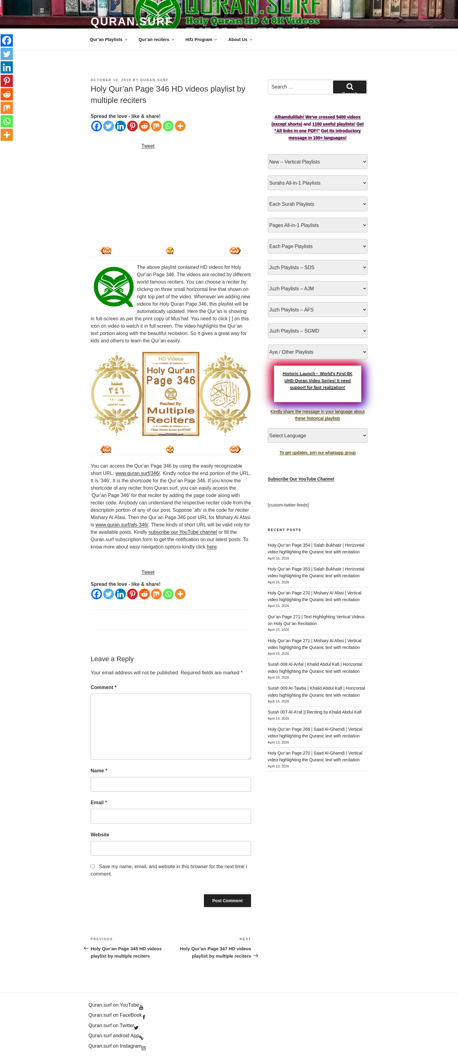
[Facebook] (96, 126)
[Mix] (156, 126)
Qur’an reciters (157, 39)
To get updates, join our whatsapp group (318, 452)
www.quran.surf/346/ (137, 473)
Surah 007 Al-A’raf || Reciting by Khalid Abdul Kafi (315, 712)
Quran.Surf (132, 21)
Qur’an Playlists (109, 39)
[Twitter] (108, 126)
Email (99, 802)
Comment (103, 687)
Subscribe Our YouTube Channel (301, 479)
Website (100, 834)
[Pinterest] (132, 126)
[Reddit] (144, 126)
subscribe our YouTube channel (182, 532)
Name (99, 770)
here (212, 546)
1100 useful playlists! (333, 124)
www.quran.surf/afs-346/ (122, 524)
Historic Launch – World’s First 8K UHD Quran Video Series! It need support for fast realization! (317, 380)
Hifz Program (202, 39)
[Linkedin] (120, 126)
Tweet (148, 146)
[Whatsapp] (168, 126)
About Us (240, 39)
